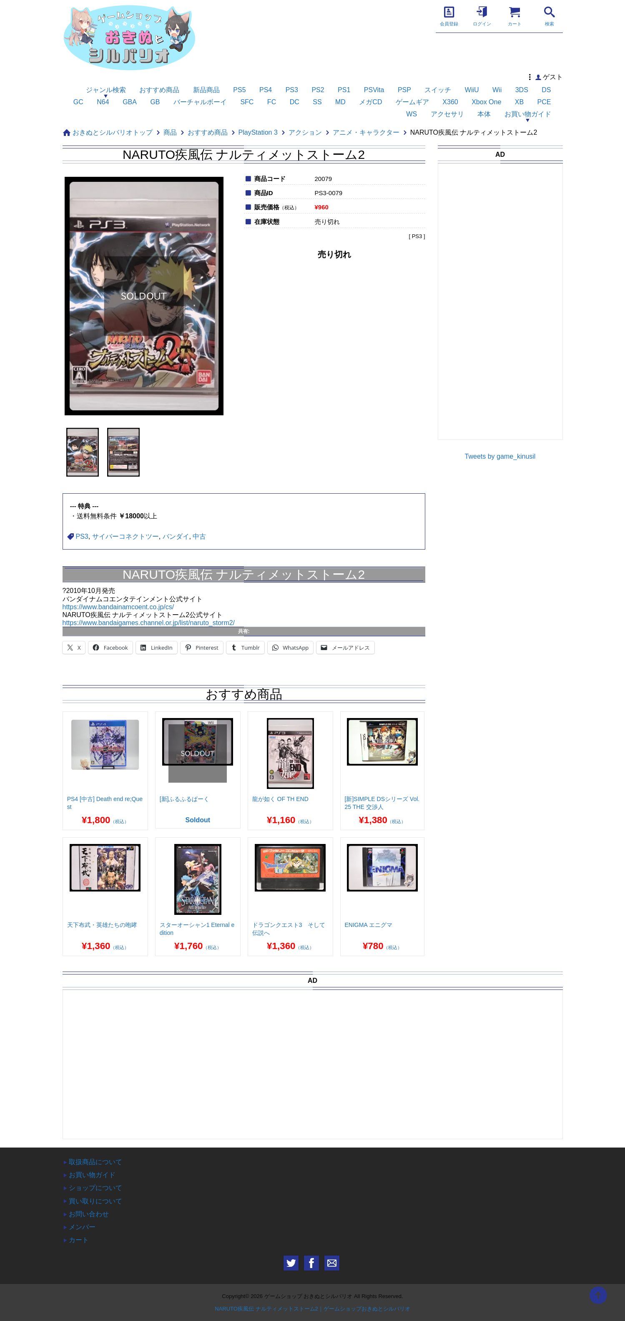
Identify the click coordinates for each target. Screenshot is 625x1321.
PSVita (374, 89)
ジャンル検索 (106, 89)
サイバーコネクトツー (125, 536)
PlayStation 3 (258, 132)
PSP (404, 89)
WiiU (472, 89)
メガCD (370, 101)
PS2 (317, 89)
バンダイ (176, 536)
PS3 (292, 89)
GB (155, 101)
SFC (247, 101)
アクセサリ (447, 114)
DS (546, 89)
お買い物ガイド (528, 114)
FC (271, 101)
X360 (450, 101)
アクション (305, 132)
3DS (521, 89)
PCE (544, 101)
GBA (130, 101)
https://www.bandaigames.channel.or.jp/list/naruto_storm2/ (149, 622)
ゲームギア (412, 101)
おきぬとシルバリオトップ (113, 132)
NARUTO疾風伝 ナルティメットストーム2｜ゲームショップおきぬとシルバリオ (312, 1309)
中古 (199, 536)
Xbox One (486, 101)
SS (317, 101)
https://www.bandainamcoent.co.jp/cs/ (118, 606)
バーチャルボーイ (200, 101)
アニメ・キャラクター (366, 132)
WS (411, 114)
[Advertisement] (504, 308)
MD (340, 101)
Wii (497, 89)
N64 (103, 101)
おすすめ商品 (159, 89)
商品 (170, 132)
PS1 (344, 89)
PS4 (265, 89)
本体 (484, 114)
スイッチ (437, 89)
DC (294, 101)
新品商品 (206, 89)
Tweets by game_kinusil (500, 456)
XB (519, 101)
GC (78, 101)
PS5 (239, 89)
